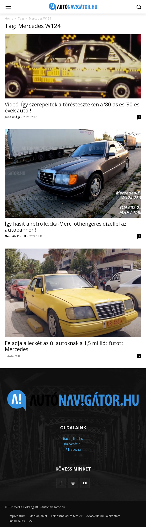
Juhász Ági (12, 117)
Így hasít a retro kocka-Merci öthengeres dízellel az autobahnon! (65, 226)
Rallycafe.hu (73, 444)
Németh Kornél (15, 236)
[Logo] (73, 7)
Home (9, 18)
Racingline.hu (73, 438)
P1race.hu (73, 449)
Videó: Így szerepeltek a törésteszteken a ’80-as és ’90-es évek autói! (72, 107)
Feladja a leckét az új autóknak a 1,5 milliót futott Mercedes (64, 346)
